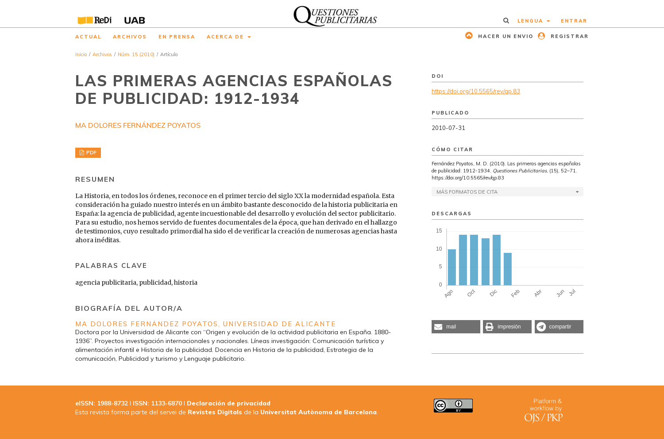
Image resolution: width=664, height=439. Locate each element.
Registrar (568, 36)
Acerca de (226, 37)
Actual (88, 37)
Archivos (130, 37)
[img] (332, 13)
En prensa (176, 37)
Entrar (574, 21)
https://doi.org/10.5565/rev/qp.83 (476, 91)
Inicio (81, 54)
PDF (91, 152)
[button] (456, 326)
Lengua (531, 21)
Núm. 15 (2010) (136, 54)
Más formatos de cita (467, 192)
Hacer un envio (504, 36)
